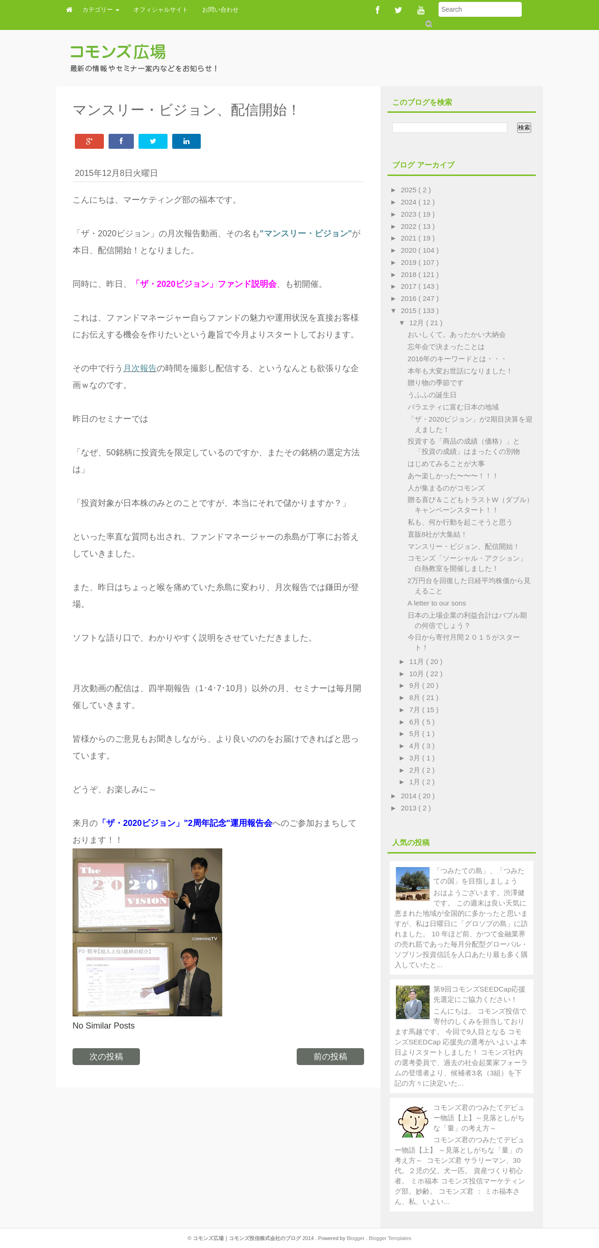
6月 (416, 722)
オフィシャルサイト (160, 9)
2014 (410, 796)
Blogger (356, 1238)
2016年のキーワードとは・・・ (457, 359)
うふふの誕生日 (432, 395)
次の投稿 (106, 1056)
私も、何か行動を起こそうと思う (460, 522)
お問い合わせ (220, 9)
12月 (417, 323)
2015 (410, 310)
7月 (416, 710)
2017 (410, 286)
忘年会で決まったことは (446, 346)
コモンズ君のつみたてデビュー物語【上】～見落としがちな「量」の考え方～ (479, 1117)
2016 (410, 298)
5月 (416, 733)
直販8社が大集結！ (438, 534)
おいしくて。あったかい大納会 (457, 334)
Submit (427, 23)
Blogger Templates (390, 1238)
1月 (416, 782)
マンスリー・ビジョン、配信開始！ (464, 546)
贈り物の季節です (436, 383)
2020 (410, 250)
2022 (410, 226)
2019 (410, 262)
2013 (410, 808)
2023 (410, 214)
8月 (416, 697)
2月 (416, 770)
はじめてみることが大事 (446, 463)
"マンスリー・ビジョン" (306, 233)
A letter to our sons (437, 603)
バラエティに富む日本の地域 (453, 407)
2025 (410, 190)
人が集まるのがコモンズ (446, 488)
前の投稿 (330, 1056)
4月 (416, 746)
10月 (417, 674)
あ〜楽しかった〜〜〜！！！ (453, 476)
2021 (410, 238)
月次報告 (140, 368)
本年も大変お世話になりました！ (460, 371)
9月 (416, 685)
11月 (417, 661)
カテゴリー (100, 9)
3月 (416, 758)
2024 (410, 202)
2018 (410, 274)
